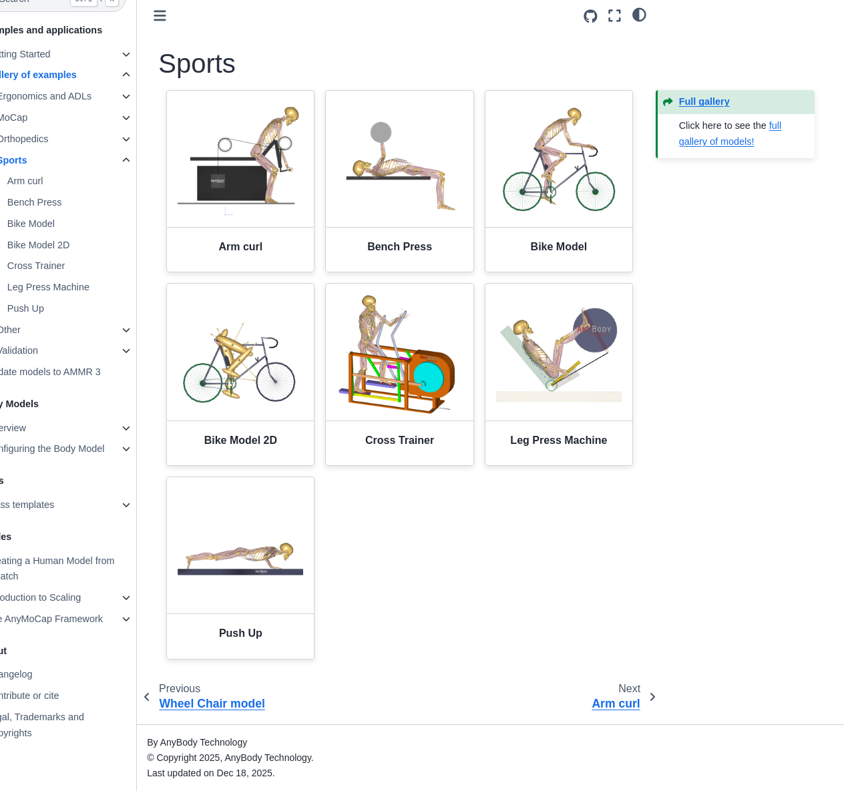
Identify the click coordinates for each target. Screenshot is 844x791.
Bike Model (62, 223)
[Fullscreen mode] (614, 16)
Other (40, 329)
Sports (43, 160)
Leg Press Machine (80, 287)
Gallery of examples (62, 74)
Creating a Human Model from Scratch (81, 568)
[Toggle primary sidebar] (192, 16)
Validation (48, 350)
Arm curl (57, 181)
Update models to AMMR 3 (74, 371)
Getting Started (49, 54)
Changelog (40, 674)
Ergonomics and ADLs (75, 96)
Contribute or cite (54, 695)
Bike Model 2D (70, 245)
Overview (37, 428)
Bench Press (66, 202)
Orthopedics (54, 139)
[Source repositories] (590, 16)
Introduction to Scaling (64, 597)
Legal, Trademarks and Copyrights (66, 725)
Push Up (57, 308)
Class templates (51, 504)
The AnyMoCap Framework (75, 618)
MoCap (43, 117)
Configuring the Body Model (76, 448)
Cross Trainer (67, 265)
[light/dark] (639, 14)
